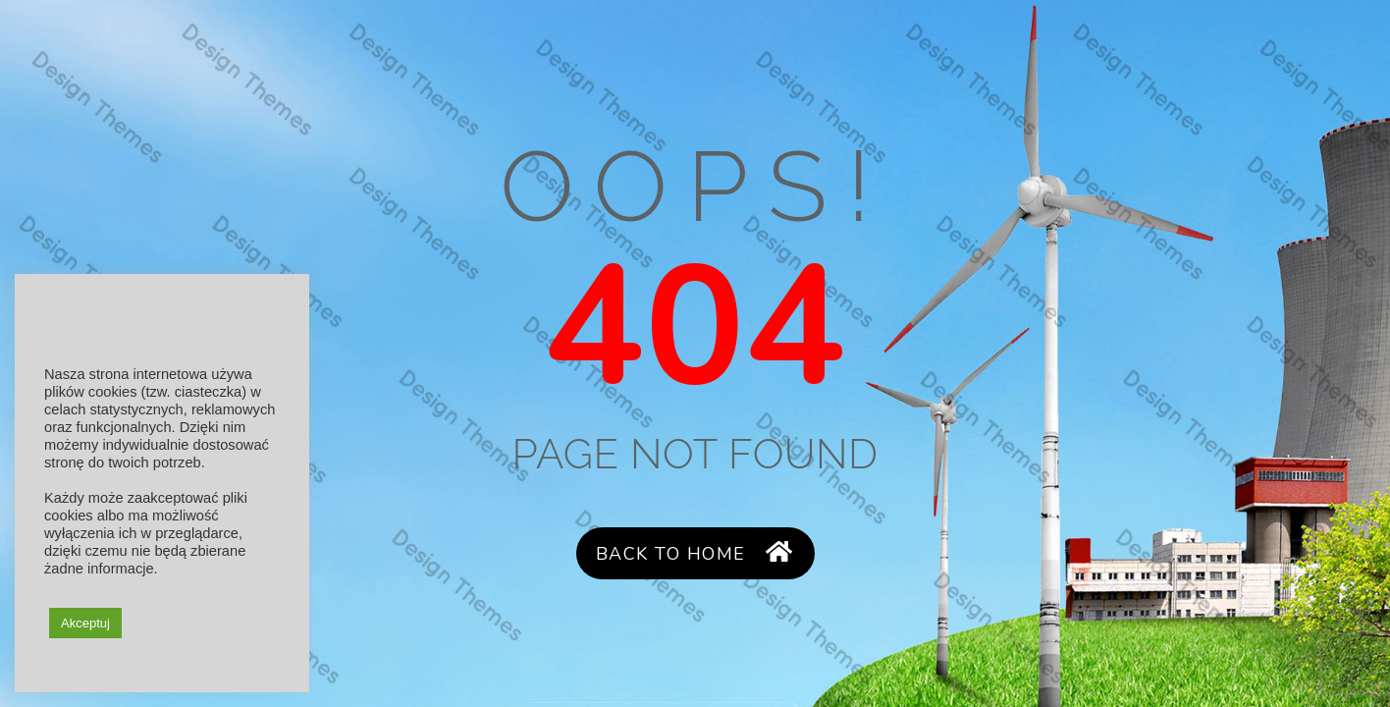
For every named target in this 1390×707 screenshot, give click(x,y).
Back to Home (695, 553)
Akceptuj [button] (85, 623)
